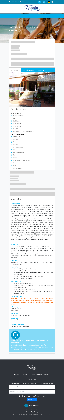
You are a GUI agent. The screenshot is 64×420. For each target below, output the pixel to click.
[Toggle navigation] (61, 15)
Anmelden (32, 399)
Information (42, 70)
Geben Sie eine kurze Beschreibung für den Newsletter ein (32, 383)
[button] (51, 2)
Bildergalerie (15, 70)
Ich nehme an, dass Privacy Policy (33, 396)
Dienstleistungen (29, 70)
